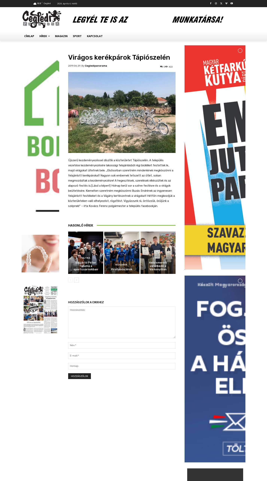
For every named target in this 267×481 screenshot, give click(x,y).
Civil (208, 427)
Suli (157, 258)
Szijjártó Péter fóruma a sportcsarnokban (86, 266)
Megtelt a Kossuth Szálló (223, 431)
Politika (85, 258)
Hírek (209, 398)
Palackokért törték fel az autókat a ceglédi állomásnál (223, 405)
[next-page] (76, 280)
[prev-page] (70, 280)
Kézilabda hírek (121, 269)
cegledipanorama (96, 66)
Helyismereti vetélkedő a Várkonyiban (158, 266)
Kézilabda (121, 265)
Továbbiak (215, 447)
